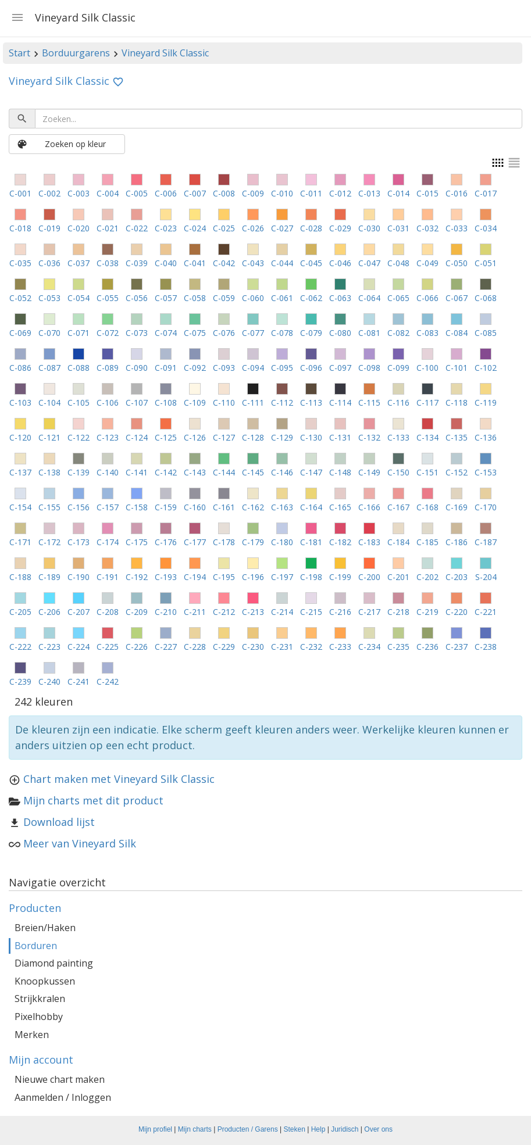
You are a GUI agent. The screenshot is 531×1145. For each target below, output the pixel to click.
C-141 (137, 472)
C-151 (427, 472)
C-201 (398, 576)
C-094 (253, 367)
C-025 (224, 228)
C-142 (166, 472)
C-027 (282, 228)
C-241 (78, 681)
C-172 (49, 542)
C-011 (311, 193)
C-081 (369, 332)
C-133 (398, 437)
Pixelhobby (39, 1016)
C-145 (253, 472)
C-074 (166, 332)
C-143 (195, 472)
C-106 (108, 402)
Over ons (378, 1129)
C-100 (427, 367)
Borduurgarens (76, 52)
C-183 (369, 542)
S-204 (486, 576)
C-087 (49, 367)
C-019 (49, 228)
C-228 (195, 646)
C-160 (195, 507)
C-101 (457, 367)
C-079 (311, 332)
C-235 (398, 646)
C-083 (427, 332)
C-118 (457, 402)
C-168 (427, 507)
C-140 (108, 472)
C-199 (340, 576)
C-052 (20, 297)
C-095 (282, 367)
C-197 (282, 576)
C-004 (108, 193)
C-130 (311, 437)
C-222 (20, 646)
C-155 (49, 507)
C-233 (340, 646)
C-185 (427, 542)
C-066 (427, 297)
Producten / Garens (248, 1129)
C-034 (486, 228)
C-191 (108, 576)
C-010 (282, 193)
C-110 (224, 402)
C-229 (224, 646)
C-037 (78, 263)
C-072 (108, 332)
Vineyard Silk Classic (165, 52)
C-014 (398, 193)
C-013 (369, 193)
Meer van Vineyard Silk (79, 843)
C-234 (369, 646)
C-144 (224, 472)
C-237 (457, 646)
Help (318, 1129)
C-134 (427, 437)
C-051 (486, 263)
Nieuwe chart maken (60, 1079)
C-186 (457, 542)
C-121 (49, 437)
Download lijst (59, 822)
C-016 (457, 193)
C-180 (282, 542)
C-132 (369, 437)
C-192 (137, 576)
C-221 (486, 611)
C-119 (486, 402)
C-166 (369, 507)
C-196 (253, 576)
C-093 (224, 367)
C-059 (224, 297)
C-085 (486, 332)
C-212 (224, 611)
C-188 (20, 576)
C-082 (398, 332)
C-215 (311, 611)
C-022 (137, 228)
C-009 (253, 193)
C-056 (137, 297)
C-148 (340, 472)
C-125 (166, 437)
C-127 (224, 437)
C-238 (486, 646)
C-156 (78, 507)
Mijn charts (195, 1129)
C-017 (486, 193)
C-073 (137, 332)
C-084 (457, 332)
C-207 (78, 611)
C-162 (253, 507)
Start (19, 52)
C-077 (253, 332)
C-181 (311, 542)
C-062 (311, 297)
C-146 (282, 472)
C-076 (224, 332)
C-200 (369, 576)
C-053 (49, 297)
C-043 (253, 263)
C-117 (427, 402)
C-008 (224, 193)
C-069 (20, 332)
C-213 (253, 611)
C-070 (49, 332)
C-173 (78, 542)
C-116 (398, 402)
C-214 (282, 611)
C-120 (20, 437)
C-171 (20, 542)
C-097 (340, 367)
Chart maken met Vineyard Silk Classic (119, 779)
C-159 (166, 507)
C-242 (108, 681)
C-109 (195, 402)
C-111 (253, 402)
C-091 (166, 367)
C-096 (311, 367)
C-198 (311, 576)
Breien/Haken (45, 927)
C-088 (78, 367)
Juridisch (344, 1129)
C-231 (282, 646)
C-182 (340, 542)
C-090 (137, 367)
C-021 (108, 228)
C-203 (457, 576)
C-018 (20, 228)
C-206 (49, 611)
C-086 (20, 367)
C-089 (108, 367)
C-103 (20, 402)
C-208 (108, 611)
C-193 (166, 576)
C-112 (282, 402)
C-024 (195, 228)
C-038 (108, 263)
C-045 (311, 263)
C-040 (166, 263)
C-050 (457, 263)
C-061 (282, 297)
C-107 (137, 402)
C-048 (398, 263)
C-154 (20, 507)
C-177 (195, 542)
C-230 (253, 646)
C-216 (340, 611)
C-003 (78, 193)
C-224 (78, 646)
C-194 (195, 576)
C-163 (282, 507)
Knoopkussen (45, 981)
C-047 (369, 263)
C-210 (166, 611)
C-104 (49, 402)
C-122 (78, 437)
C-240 (49, 681)
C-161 (224, 507)
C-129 (282, 437)
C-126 (195, 437)
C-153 (486, 472)
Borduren (36, 945)
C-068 (486, 297)
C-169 (457, 507)
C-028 (311, 228)
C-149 (369, 472)
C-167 (398, 507)
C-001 (20, 193)
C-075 (195, 332)
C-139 (78, 472)
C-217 (369, 611)
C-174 (108, 542)
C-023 (166, 228)
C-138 (49, 472)
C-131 (340, 437)
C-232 (311, 646)
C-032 (427, 228)
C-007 (195, 193)
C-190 (78, 576)
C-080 (340, 332)
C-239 (20, 681)
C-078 (282, 332)
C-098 (369, 367)
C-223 (49, 646)
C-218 (398, 611)
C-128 (253, 437)
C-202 (427, 576)
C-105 (78, 402)
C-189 (49, 576)
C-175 (137, 542)
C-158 (137, 507)
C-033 (457, 228)
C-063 (340, 297)
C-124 (137, 437)
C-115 (369, 402)
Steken (294, 1129)
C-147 (311, 472)
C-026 (253, 228)
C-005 (137, 193)
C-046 (340, 263)
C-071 (78, 332)
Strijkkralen (40, 998)
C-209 (137, 611)
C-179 (253, 542)
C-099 (398, 367)
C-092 (195, 367)
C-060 (253, 297)
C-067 (457, 297)
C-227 (166, 646)
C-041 (195, 263)
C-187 (486, 542)
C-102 (486, 367)
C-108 (166, 402)
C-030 (369, 228)
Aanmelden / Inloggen (63, 1097)
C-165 (340, 507)
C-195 (224, 576)
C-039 (137, 263)
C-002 (49, 193)
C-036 (49, 263)
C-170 (486, 507)
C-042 (224, 263)
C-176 (166, 542)
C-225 (108, 646)
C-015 (427, 193)
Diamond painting (54, 963)
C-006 (166, 193)
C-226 (137, 646)
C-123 (108, 437)
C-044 (282, 263)
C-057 (166, 297)
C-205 (20, 611)
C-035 (20, 263)
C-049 (427, 263)
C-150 (398, 472)
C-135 (457, 437)
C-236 (427, 646)
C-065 (398, 297)
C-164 (311, 507)
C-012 (340, 193)
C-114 (340, 402)
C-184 (398, 542)
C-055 (108, 297)
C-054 (78, 297)
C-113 (311, 402)
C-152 (457, 472)
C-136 (486, 437)
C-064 (369, 297)
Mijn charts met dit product (93, 800)
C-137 (20, 472)
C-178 (224, 542)
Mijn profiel (155, 1129)
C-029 (340, 228)
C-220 (457, 611)
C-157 (108, 507)
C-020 (78, 228)
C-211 (195, 611)
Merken (32, 1034)
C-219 (427, 611)
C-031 (398, 228)
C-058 (195, 297)
